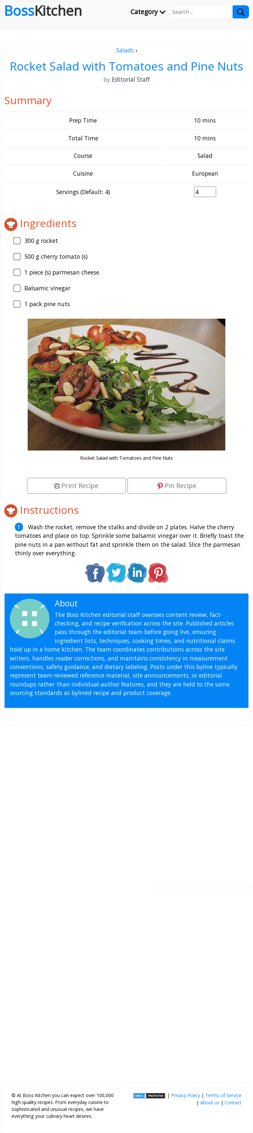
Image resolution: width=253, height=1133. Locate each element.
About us (209, 1102)
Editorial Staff (105, 603)
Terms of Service (223, 1095)
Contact (233, 1102)
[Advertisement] (126, 800)
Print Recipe (76, 485)
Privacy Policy (185, 1095)
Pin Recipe (176, 485)
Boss (43, 10)
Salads (125, 50)
